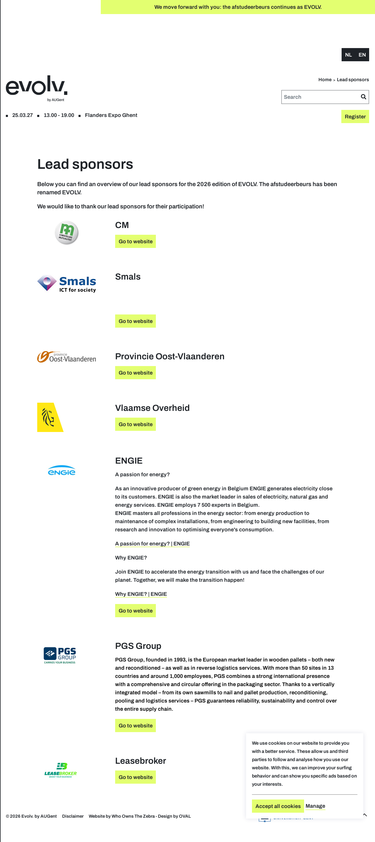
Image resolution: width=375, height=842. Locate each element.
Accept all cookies (278, 806)
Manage (315, 806)
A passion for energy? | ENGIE (224, 531)
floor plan (67, 34)
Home (325, 50)
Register (40, 34)
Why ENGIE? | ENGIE (212, 589)
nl (348, 25)
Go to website (207, 212)
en (362, 25)
